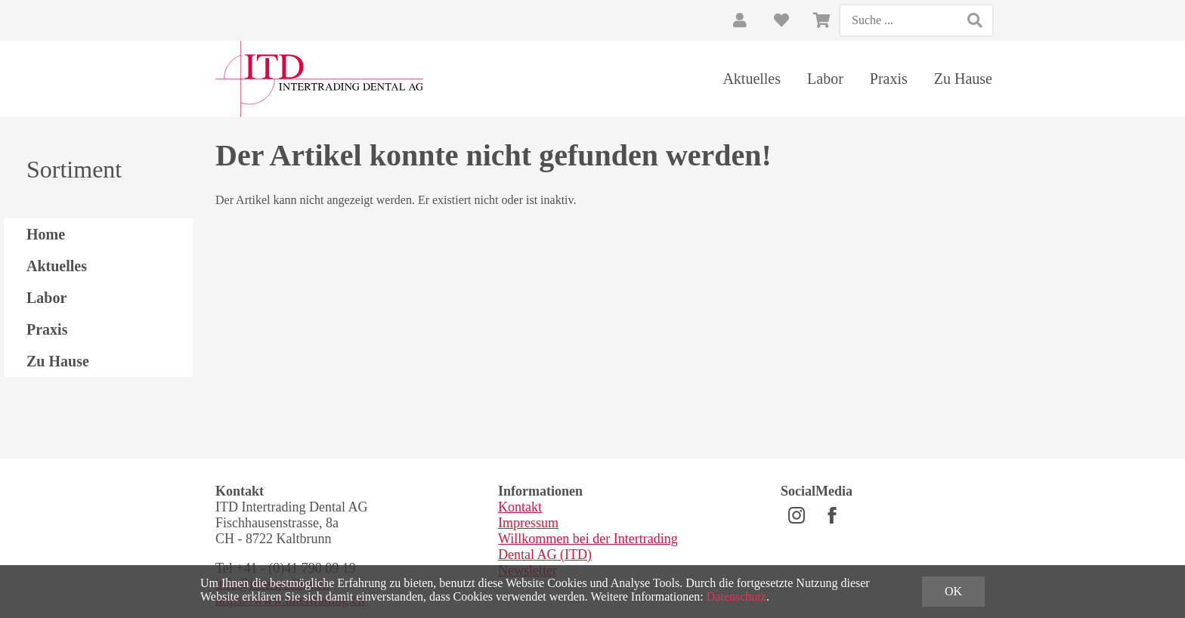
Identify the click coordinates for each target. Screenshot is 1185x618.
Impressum (528, 522)
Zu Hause (963, 78)
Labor (825, 78)
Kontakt (520, 506)
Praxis (889, 78)
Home (45, 234)
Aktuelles (751, 78)
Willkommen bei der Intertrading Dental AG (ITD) (588, 546)
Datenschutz (736, 596)
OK (953, 591)
